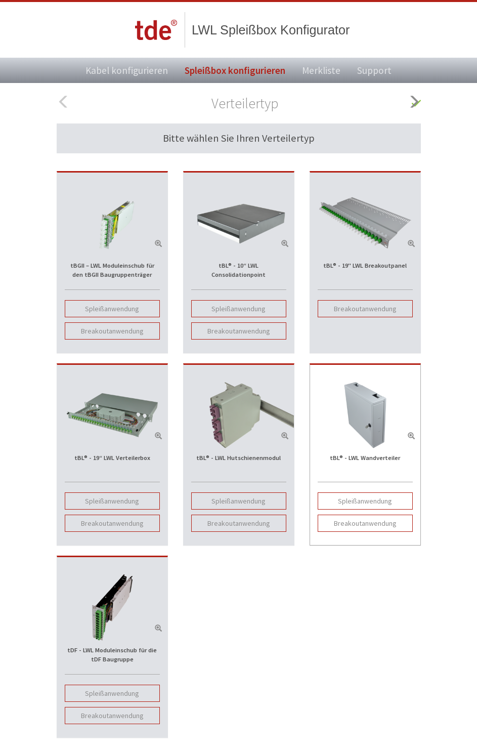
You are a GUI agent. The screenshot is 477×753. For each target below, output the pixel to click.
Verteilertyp (245, 103)
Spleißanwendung (112, 308)
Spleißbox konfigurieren (235, 70)
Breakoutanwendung (112, 331)
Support (374, 70)
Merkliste (321, 70)
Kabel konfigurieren (126, 70)
